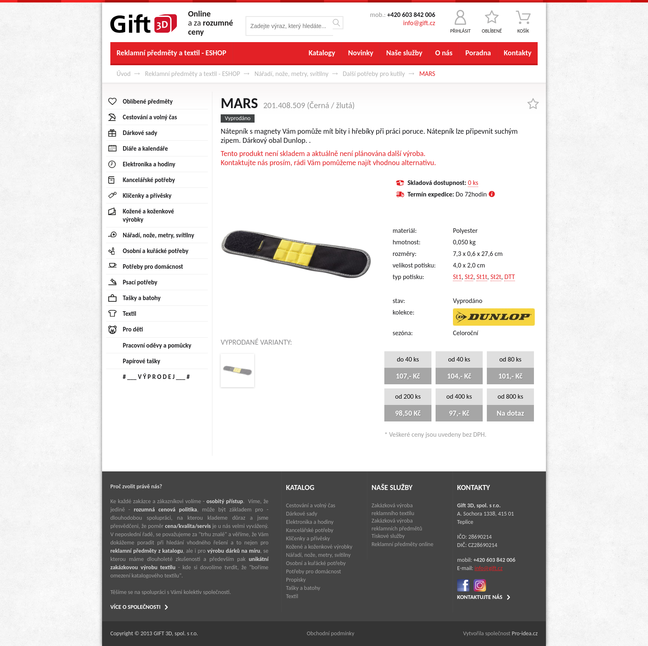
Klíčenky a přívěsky (308, 538)
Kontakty (517, 52)
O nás (444, 52)
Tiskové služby (388, 536)
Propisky (296, 579)
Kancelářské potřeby (310, 530)
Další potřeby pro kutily (374, 74)
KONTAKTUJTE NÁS (479, 597)
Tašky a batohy (303, 588)
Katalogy (322, 52)
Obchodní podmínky (330, 633)
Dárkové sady (301, 513)
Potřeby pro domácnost (313, 571)
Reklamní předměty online (403, 544)
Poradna (478, 52)
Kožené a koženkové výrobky (319, 546)
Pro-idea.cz (525, 633)
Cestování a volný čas (310, 505)
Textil (292, 596)
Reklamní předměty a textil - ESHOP (171, 52)
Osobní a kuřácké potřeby (316, 563)
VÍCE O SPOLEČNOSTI (135, 607)
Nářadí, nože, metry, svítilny (292, 74)
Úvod (124, 74)
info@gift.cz (419, 23)
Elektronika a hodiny (310, 521)
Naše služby (404, 52)
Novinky (360, 52)
